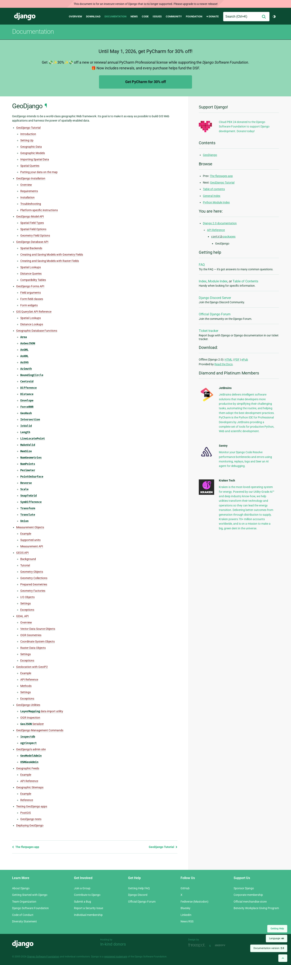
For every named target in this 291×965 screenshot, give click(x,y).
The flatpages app (25, 847)
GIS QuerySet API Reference (33, 311)
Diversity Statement (24, 921)
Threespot (197, 945)
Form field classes (31, 299)
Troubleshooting (30, 203)
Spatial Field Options (33, 229)
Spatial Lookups (30, 267)
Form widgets (29, 305)
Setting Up (26, 140)
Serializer (32, 724)
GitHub (185, 888)
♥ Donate (212, 16)
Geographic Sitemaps (29, 787)
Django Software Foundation (30, 908)
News (134, 16)
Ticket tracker (208, 331)
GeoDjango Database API (32, 242)
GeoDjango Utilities (28, 705)
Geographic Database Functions (36, 330)
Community (174, 16)
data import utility (41, 711)
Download (93, 16)
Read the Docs (223, 364)
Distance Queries (31, 273)
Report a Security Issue (88, 908)
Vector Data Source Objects (37, 628)
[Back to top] (282, 958)
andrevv (224, 945)
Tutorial (25, 565)
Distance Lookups (31, 324)
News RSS (187, 921)
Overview (75, 16)
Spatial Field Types (32, 222)
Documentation (115, 16)
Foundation (194, 16)
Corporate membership (248, 894)
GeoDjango (210, 155)
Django (24, 16)
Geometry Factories (32, 590)
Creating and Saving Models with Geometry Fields (51, 254)
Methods (26, 686)
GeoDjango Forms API (30, 286)
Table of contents (214, 189)
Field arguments (30, 292)
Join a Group (82, 888)
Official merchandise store (250, 901)
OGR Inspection (30, 717)
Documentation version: (268, 948)
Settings (25, 603)
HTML (228, 359)
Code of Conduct (22, 915)
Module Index (217, 281)
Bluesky (185, 908)
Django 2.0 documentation (220, 223)
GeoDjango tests (30, 819)
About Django (21, 888)
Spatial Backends (31, 248)
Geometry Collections (33, 578)
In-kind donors (113, 944)
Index (203, 281)
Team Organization (24, 901)
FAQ (202, 265)
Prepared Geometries (33, 584)
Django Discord (137, 894)
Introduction (28, 134)
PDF (237, 359)
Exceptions (27, 609)
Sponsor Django (244, 888)
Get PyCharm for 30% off (145, 82)
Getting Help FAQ (139, 888)
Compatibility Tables (33, 280)
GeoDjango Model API (30, 216)
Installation (27, 197)
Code (145, 16)
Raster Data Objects (33, 647)
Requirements (29, 191)
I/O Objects (27, 597)
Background (28, 559)
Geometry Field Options (35, 235)
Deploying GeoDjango (29, 825)
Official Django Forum (215, 314)
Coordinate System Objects (37, 641)
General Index (211, 195)
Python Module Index (216, 202)
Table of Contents (245, 281)
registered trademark (115, 956)
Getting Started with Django (29, 894)
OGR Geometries (30, 635)
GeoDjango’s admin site (31, 749)
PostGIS (25, 812)
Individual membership (88, 915)
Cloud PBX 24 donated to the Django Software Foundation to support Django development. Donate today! (244, 126)
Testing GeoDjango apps (31, 806)
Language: (276, 938)
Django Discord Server (215, 298)
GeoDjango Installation (30, 178)
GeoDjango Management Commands (39, 730)
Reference (26, 800)
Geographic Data (31, 146)
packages (223, 236)
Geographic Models (32, 153)
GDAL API (22, 616)
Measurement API (31, 546)
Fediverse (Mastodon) (194, 901)
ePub (244, 359)
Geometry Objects (31, 571)
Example (25, 533)
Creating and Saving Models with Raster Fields (49, 261)
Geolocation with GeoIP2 (32, 667)
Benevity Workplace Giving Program (256, 908)
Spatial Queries (29, 165)
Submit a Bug (82, 901)
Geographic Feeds (27, 768)
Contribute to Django (87, 894)
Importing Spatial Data (34, 159)
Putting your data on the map (39, 172)
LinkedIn (186, 915)
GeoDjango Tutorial (28, 127)
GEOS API (22, 552)
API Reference (29, 679)
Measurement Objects (30, 527)
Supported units (30, 540)
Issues (157, 16)
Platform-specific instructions (39, 210)
